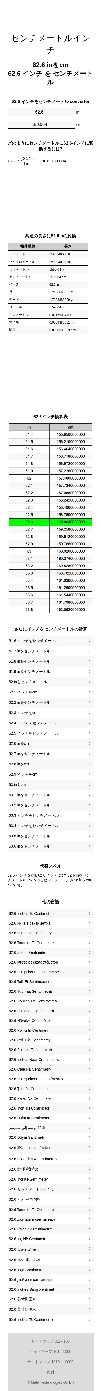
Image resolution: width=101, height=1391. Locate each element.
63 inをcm (17, 784)
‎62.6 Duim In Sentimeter (29, 1118)
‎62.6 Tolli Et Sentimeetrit (29, 982)
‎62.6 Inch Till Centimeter (29, 1108)
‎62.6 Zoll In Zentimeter (28, 952)
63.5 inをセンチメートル (29, 836)
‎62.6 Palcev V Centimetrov (31, 1229)
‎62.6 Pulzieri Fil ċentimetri (30, 1050)
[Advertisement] (51, 13)
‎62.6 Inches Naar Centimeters (34, 1059)
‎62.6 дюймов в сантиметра (32, 1219)
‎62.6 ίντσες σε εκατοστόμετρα (33, 962)
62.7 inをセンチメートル (29, 754)
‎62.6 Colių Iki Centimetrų (29, 1040)
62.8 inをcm (19, 764)
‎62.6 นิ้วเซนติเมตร (24, 1249)
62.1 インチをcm (23, 692)
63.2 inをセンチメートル (29, 805)
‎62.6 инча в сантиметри (29, 923)
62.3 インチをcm (23, 713)
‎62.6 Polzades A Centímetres (33, 1159)
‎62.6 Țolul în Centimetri (28, 1089)
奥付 (50, 1372)
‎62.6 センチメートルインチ (32, 1189)
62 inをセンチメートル (28, 682)
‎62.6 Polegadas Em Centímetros (36, 1079)
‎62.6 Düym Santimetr (26, 1137)
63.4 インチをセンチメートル (34, 826)
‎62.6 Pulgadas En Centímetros (34, 972)
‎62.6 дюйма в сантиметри (31, 1279)
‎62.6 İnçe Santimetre (26, 1270)
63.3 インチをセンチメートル (34, 815)
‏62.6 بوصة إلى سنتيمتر (27, 1128)
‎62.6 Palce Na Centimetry (30, 933)
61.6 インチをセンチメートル (34, 641)
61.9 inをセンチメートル (29, 671)
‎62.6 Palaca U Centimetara (31, 1011)
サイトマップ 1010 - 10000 (50, 1362)
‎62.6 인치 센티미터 (25, 1199)
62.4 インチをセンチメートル (34, 723)
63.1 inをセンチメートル (29, 795)
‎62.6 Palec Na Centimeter (30, 1098)
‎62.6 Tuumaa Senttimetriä (30, 991)
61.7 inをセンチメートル (29, 651)
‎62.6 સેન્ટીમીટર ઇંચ (24, 1260)
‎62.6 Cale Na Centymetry (30, 1069)
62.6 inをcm (19, 743)
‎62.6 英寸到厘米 (22, 1299)
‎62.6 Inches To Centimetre (31, 1319)
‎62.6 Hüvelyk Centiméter (29, 1020)
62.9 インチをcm (23, 774)
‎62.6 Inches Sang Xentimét (31, 1289)
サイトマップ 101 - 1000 (50, 1351)
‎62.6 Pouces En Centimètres (33, 1001)
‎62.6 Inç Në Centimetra (28, 1239)
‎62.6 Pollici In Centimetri (29, 1030)
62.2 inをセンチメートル (29, 702)
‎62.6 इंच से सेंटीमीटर (23, 1169)
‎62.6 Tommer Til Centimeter (32, 943)
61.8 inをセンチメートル (29, 661)
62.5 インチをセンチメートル (34, 733)
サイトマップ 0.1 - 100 (50, 1341)
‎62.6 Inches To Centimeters (32, 913)
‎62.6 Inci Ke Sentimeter (28, 1179)
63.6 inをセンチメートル (29, 846)
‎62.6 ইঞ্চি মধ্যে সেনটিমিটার (30, 1148)
